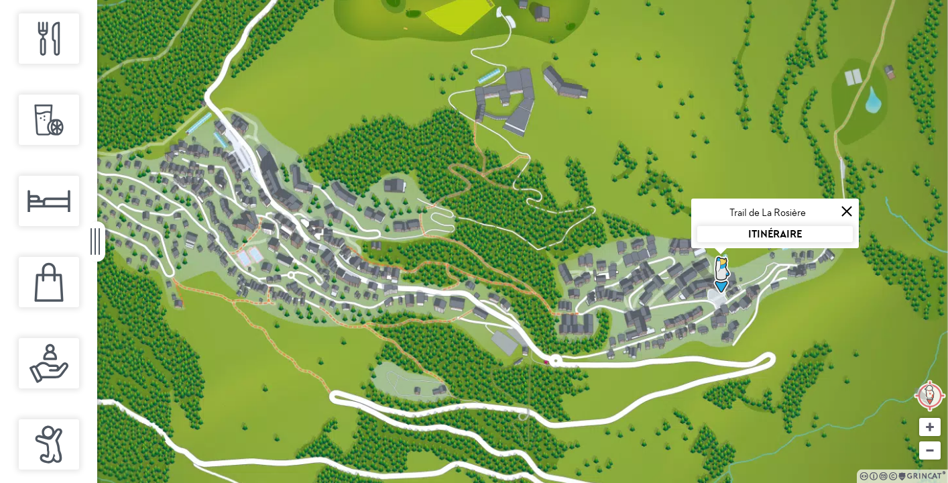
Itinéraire (775, 234)
